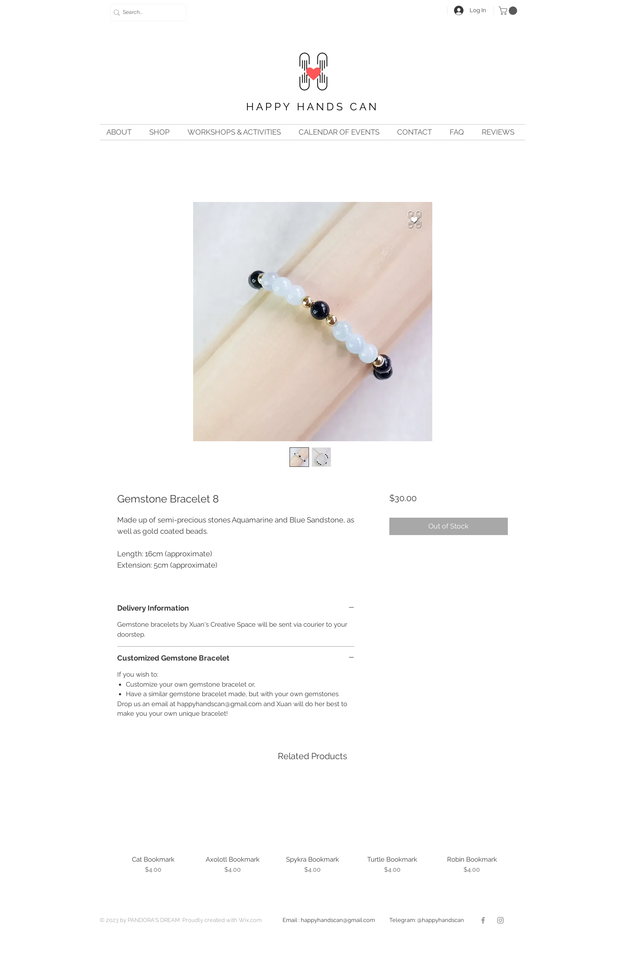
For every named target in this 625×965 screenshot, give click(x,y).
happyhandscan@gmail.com (345, 920)
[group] (312, 830)
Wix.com (250, 920)
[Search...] (145, 12)
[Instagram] (500, 920)
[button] (509, 11)
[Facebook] (483, 920)
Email (290, 920)
